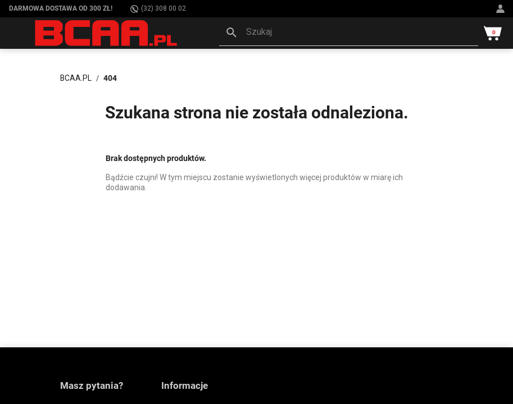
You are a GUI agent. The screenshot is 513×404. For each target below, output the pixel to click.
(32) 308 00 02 (158, 8)
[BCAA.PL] (107, 32)
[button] (349, 33)
